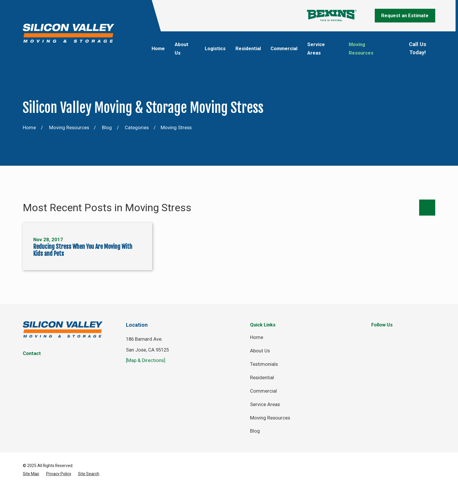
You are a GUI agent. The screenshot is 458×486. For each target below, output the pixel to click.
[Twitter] (393, 336)
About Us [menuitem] (181, 49)
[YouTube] (431, 336)
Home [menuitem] (158, 48)
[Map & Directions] (145, 360)
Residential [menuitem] (248, 48)
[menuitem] (31, 473)
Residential (262, 377)
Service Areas (265, 404)
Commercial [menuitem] (283, 48)
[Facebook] (374, 336)
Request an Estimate (404, 15)
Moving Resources (270, 418)
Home (256, 337)
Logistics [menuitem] (215, 48)
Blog (255, 431)
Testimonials (264, 364)
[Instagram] (412, 336)
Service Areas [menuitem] (316, 49)
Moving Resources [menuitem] (361, 49)
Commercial (263, 391)
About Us (260, 351)
